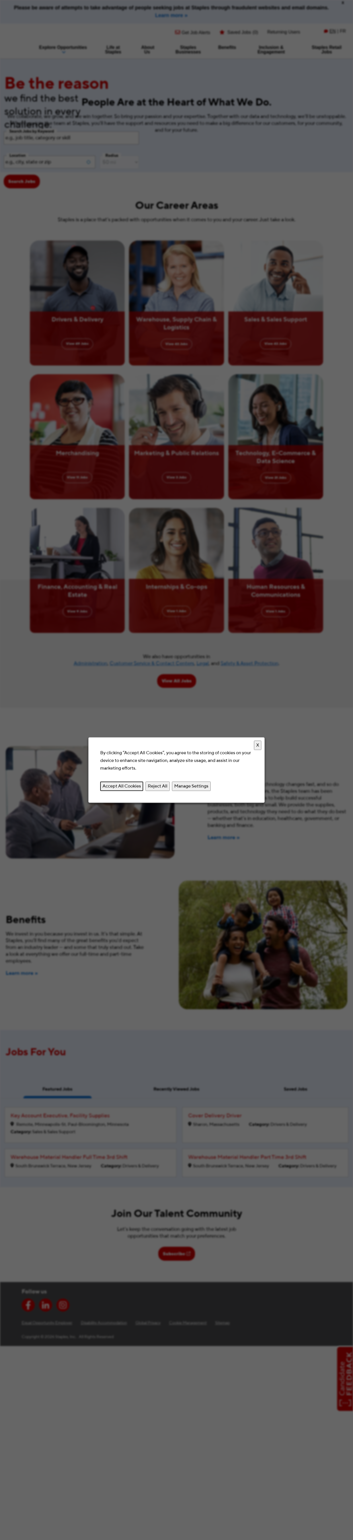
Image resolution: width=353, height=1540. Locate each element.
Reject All (157, 785)
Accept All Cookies (121, 785)
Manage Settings (191, 785)
